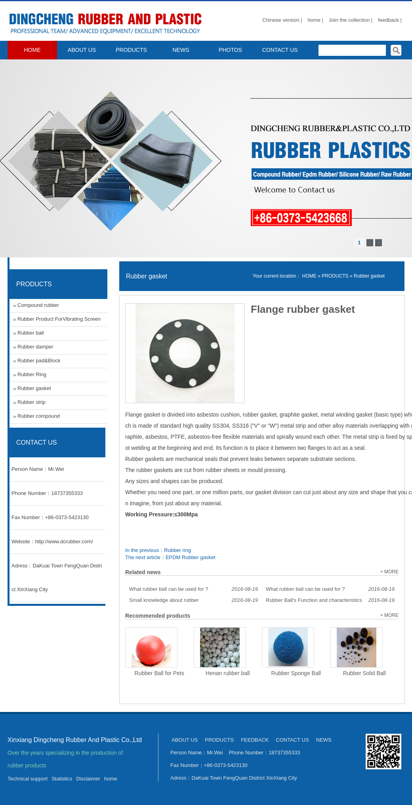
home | (315, 20)
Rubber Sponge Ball (296, 673)
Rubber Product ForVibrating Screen (59, 319)
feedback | (390, 20)
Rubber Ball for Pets (159, 673)
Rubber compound (38, 416)
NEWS (181, 50)
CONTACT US (280, 50)
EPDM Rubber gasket (191, 557)
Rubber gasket (369, 276)
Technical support (28, 779)
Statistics (62, 779)
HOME (32, 50)
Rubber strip (31, 402)
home (110, 779)
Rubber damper (35, 347)
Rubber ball (30, 333)
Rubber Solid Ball (364, 673)
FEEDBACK (255, 740)
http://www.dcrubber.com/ (64, 541)
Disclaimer (88, 779)
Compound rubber (38, 305)
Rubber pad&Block (38, 360)
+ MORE (389, 572)
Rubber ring (177, 550)
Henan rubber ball (228, 673)
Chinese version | (282, 20)
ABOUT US (82, 50)
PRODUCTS (131, 50)
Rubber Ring (31, 374)
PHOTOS (230, 50)
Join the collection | (350, 20)
